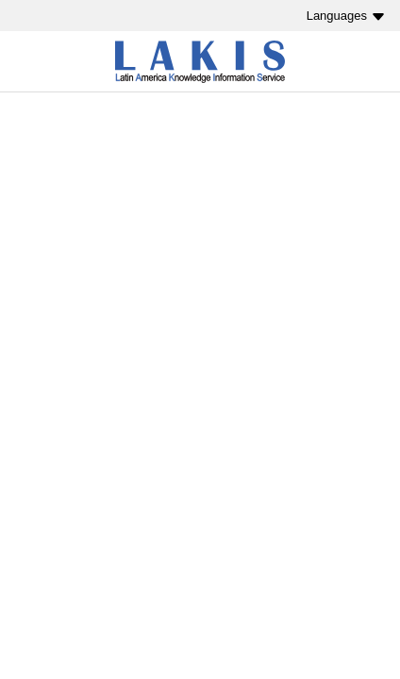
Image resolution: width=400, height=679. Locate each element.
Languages (337, 15)
